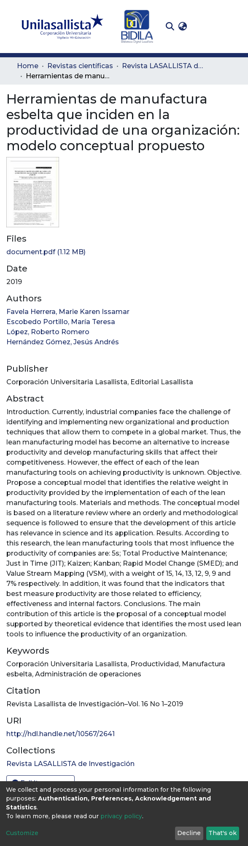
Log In (202, 26)
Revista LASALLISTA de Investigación (164, 66)
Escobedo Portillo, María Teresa (60, 322)
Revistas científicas (80, 66)
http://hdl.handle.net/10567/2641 (60, 734)
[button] (182, 26)
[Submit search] (169, 26)
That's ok (222, 833)
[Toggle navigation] (225, 27)
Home (27, 66)
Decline (189, 833)
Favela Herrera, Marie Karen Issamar (67, 312)
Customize (22, 833)
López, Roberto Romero (47, 332)
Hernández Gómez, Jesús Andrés (62, 342)
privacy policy (121, 816)
